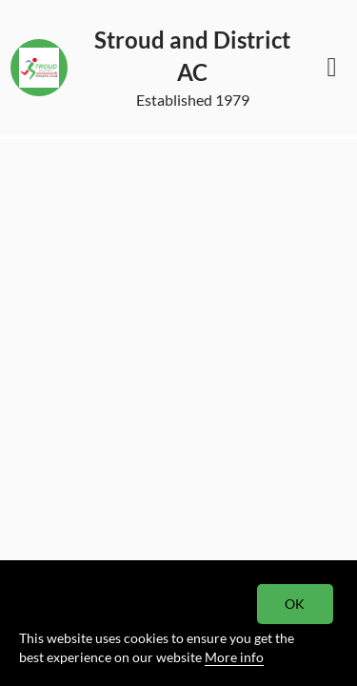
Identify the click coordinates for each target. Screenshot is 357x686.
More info (234, 657)
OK (296, 603)
